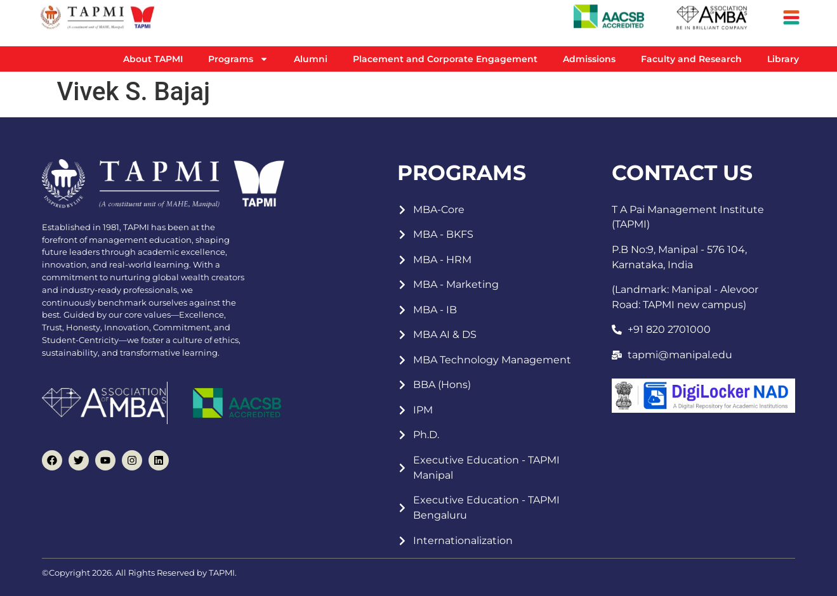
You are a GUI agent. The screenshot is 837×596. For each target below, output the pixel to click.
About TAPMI (153, 59)
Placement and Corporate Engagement (445, 59)
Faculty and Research (691, 59)
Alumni (310, 59)
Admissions (589, 59)
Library (783, 59)
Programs (238, 59)
